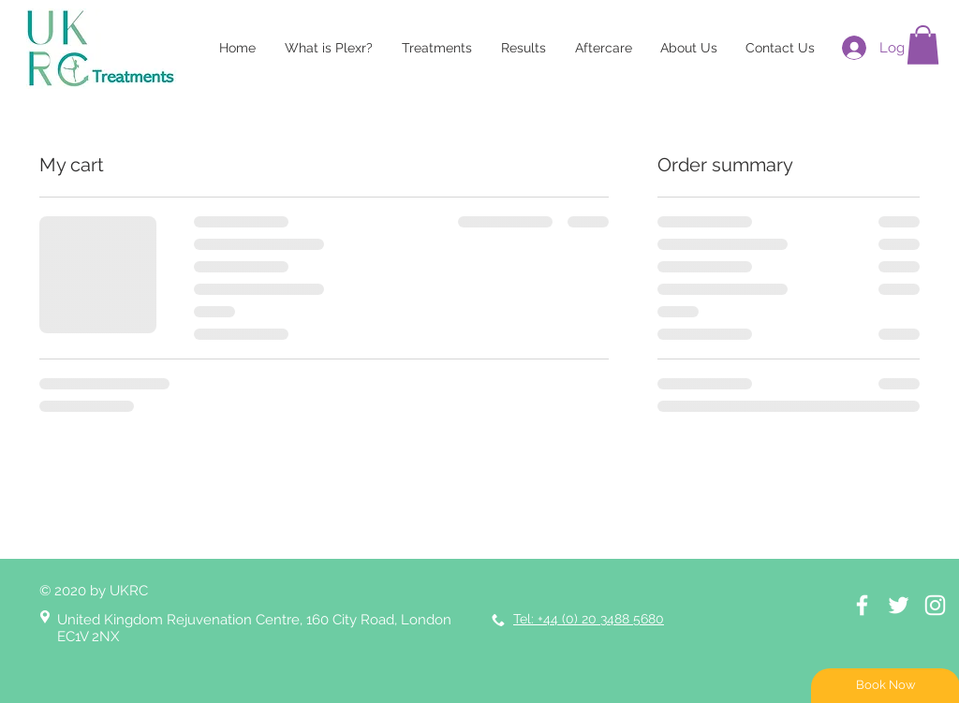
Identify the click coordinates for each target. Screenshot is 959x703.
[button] (923, 45)
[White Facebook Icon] (862, 605)
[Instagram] (935, 605)
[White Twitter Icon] (898, 605)
